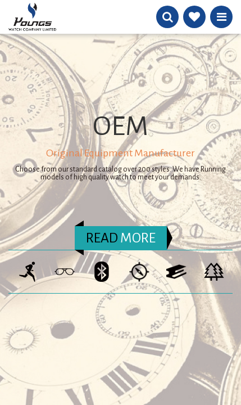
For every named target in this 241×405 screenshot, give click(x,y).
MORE (121, 238)
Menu (221, 17)
